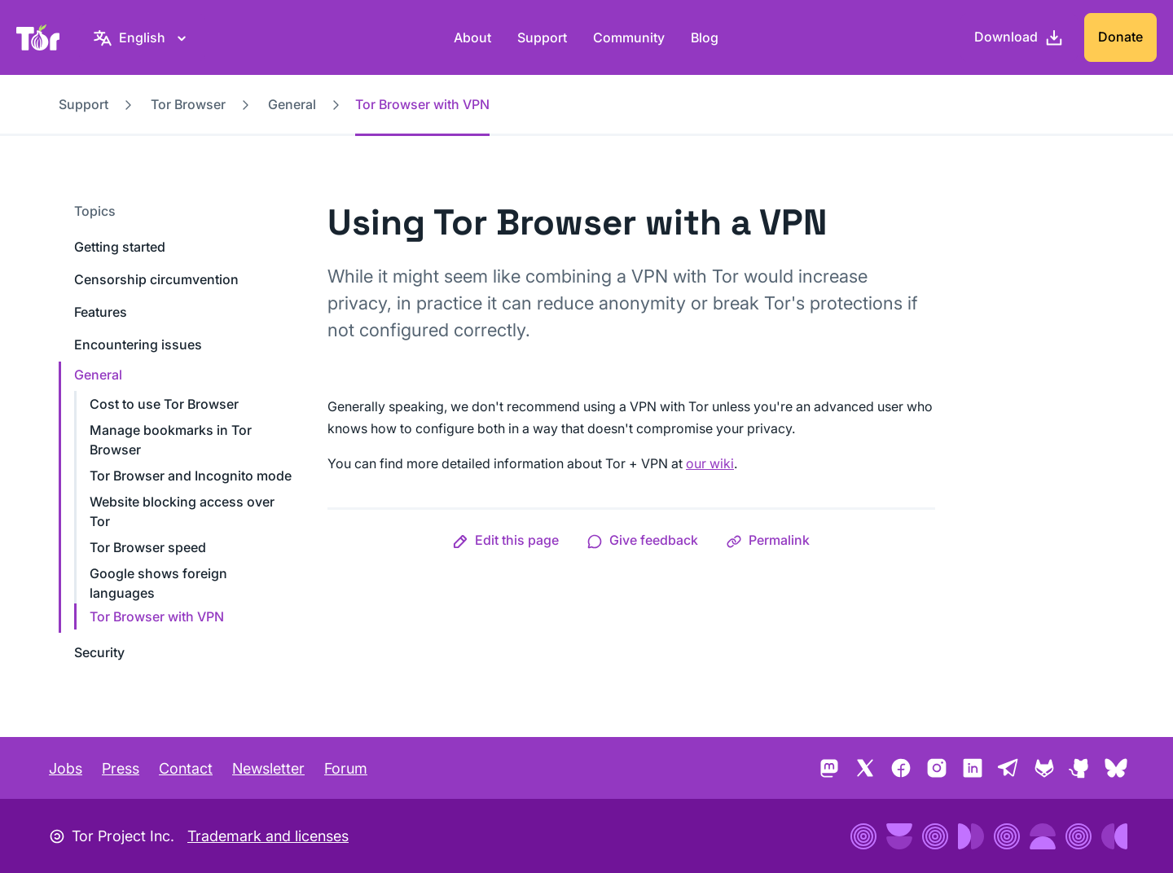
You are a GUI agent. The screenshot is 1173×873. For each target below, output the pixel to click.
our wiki (710, 463)
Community (629, 37)
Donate (1120, 37)
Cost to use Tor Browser (164, 404)
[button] (505, 540)
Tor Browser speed (148, 547)
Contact (186, 768)
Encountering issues (138, 344)
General (292, 104)
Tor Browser (188, 104)
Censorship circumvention (156, 279)
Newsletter (268, 768)
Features (100, 312)
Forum (345, 768)
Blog (704, 37)
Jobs (65, 768)
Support (542, 37)
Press (120, 768)
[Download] (1019, 37)
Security (99, 652)
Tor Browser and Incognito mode (191, 475)
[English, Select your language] (142, 37)
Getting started (119, 247)
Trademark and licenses (268, 835)
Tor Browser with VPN (157, 616)
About (472, 37)
